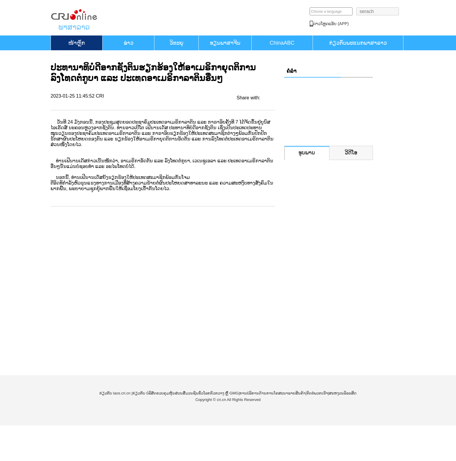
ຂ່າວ (128, 43)
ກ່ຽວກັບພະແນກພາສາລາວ (358, 43)
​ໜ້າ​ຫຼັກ (76, 43)
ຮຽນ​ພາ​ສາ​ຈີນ (225, 43)
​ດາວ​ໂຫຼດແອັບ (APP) (363, 23)
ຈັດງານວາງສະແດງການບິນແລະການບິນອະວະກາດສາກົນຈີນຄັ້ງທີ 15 (325, 319)
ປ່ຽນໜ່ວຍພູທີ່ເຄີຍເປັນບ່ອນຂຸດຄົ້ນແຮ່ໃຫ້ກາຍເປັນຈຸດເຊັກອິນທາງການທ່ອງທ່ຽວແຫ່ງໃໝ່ (327, 209)
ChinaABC (282, 43)
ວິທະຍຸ (176, 43)
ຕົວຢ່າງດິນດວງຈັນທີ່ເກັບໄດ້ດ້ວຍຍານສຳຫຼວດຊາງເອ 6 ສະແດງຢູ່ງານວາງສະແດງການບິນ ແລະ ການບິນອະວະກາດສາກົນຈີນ (328, 264)
